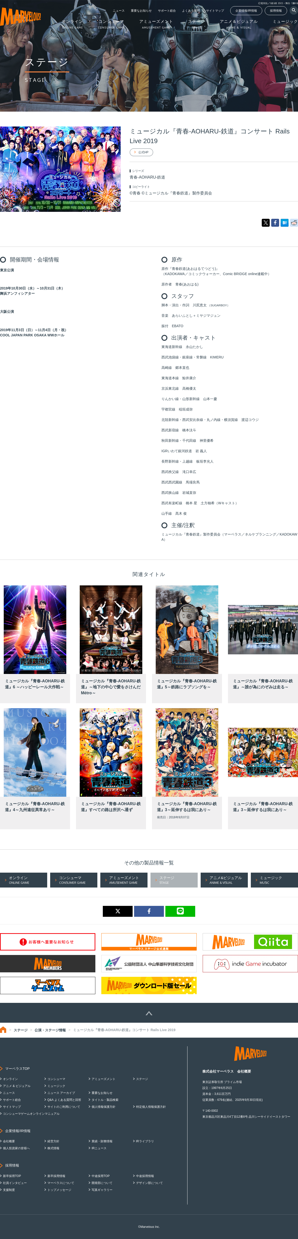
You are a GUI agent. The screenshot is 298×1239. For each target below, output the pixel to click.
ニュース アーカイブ (61, 1093)
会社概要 (9, 1141)
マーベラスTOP (17, 1069)
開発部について (102, 1183)
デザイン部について (149, 1183)
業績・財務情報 (102, 1141)
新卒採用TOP (12, 1176)
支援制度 (9, 1190)
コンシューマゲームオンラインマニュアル (31, 1113)
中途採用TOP (101, 1176)
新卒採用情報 (56, 1176)
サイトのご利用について (63, 1107)
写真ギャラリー (102, 1190)
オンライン (10, 1079)
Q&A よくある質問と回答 (64, 1100)
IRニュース (99, 1148)
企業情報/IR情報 (246, 10)
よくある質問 (191, 10)
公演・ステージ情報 (50, 1030)
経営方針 (53, 1141)
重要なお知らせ (141, 10)
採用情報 (276, 10)
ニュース (119, 10)
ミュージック (56, 1086)
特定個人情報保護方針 (151, 1107)
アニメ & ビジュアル (17, 1086)
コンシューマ (56, 1079)
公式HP (143, 152)
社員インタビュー (15, 1183)
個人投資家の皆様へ (16, 1148)
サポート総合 (167, 10)
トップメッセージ (59, 1190)
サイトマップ (215, 10)
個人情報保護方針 (103, 1107)
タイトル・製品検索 (105, 1100)
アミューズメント (103, 1079)
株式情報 (53, 1148)
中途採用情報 (145, 1176)
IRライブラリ (145, 1141)
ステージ (21, 1030)
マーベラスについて (60, 1183)
